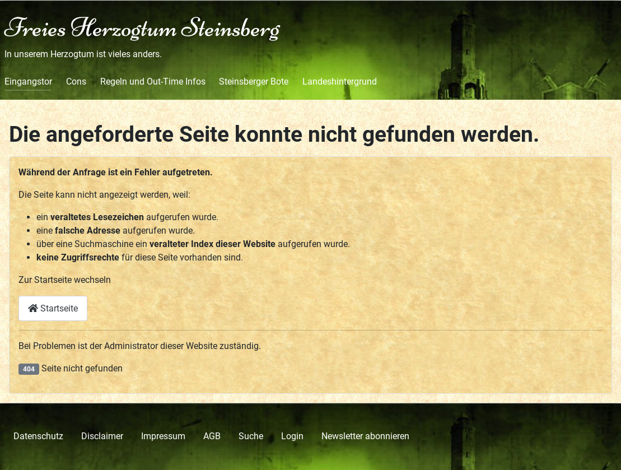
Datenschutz (38, 436)
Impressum (163, 436)
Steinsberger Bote (253, 81)
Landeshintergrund (339, 81)
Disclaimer (102, 436)
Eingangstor (28, 81)
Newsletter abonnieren (365, 436)
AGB (212, 436)
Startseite (53, 308)
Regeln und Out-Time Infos (153, 81)
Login (292, 436)
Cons (76, 81)
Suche (251, 436)
